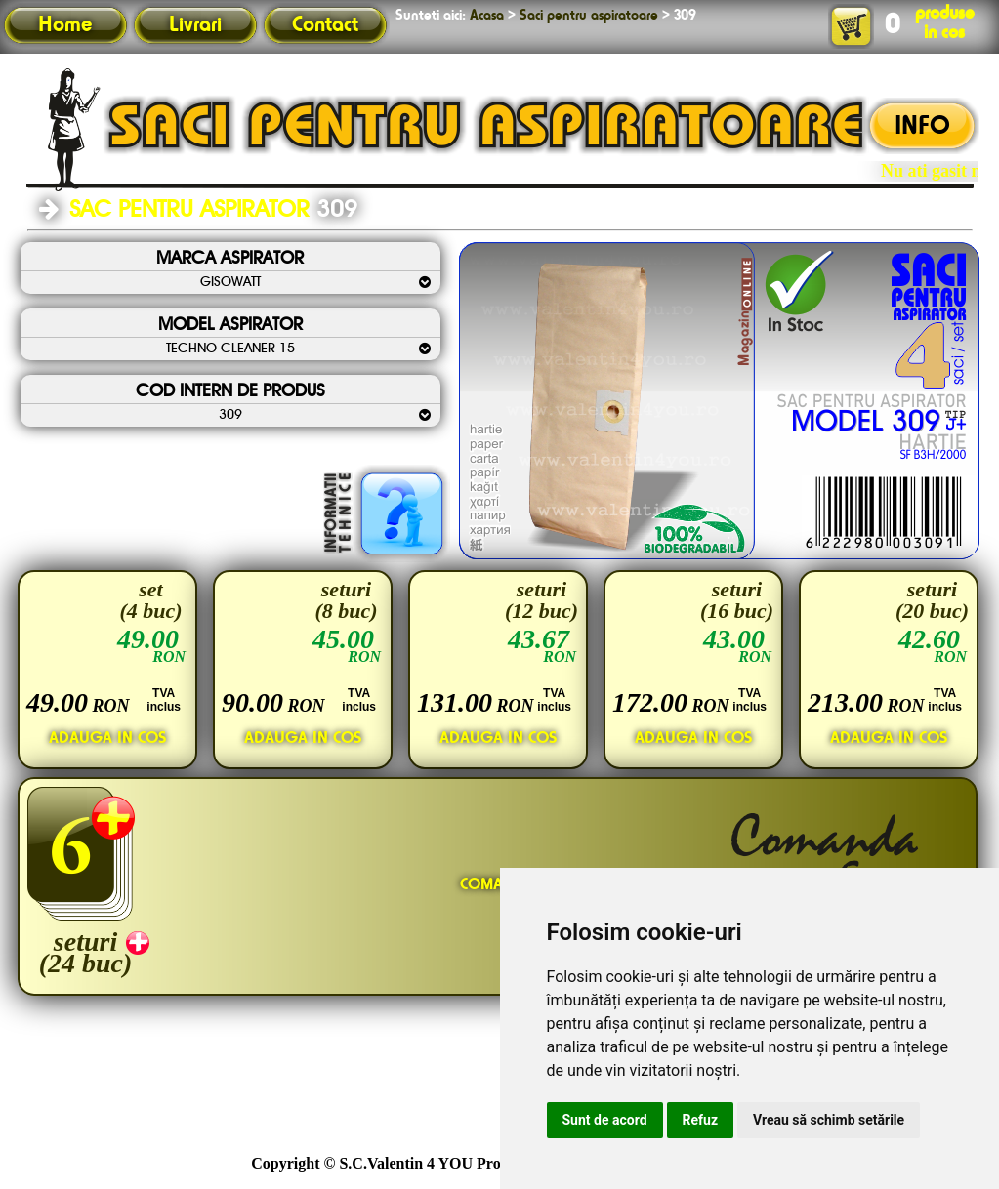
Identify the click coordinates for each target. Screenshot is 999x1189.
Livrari (195, 25)
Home (65, 25)
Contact (325, 25)
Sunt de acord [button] (604, 1120)
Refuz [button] (701, 1120)
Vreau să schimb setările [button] (828, 1120)
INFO (922, 127)
